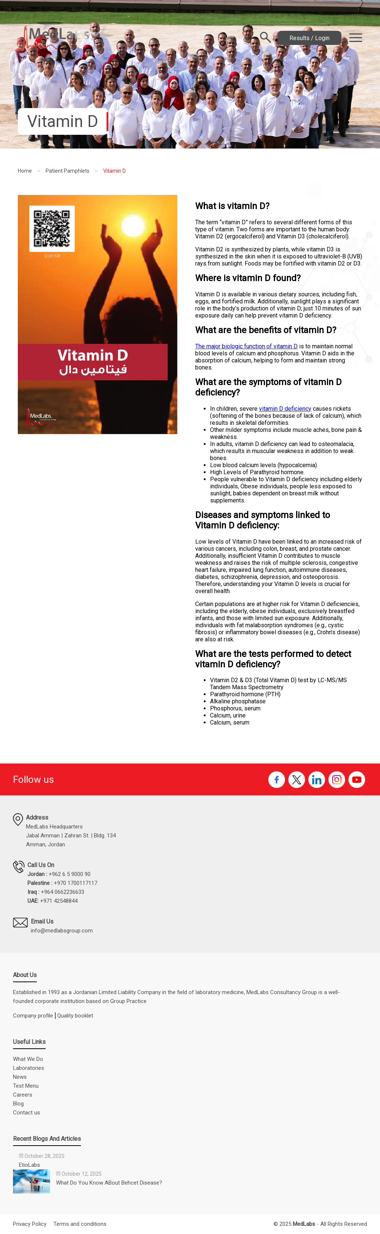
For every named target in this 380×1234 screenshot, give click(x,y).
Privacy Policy (29, 1224)
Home (25, 171)
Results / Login (309, 38)
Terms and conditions (80, 1224)
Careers (22, 1094)
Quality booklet (75, 1015)
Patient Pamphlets (67, 171)
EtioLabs (29, 1165)
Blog (18, 1103)
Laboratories (28, 1068)
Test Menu (26, 1085)
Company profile (33, 1015)
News (20, 1077)
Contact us (26, 1112)
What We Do (28, 1059)
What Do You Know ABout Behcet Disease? (109, 1182)
